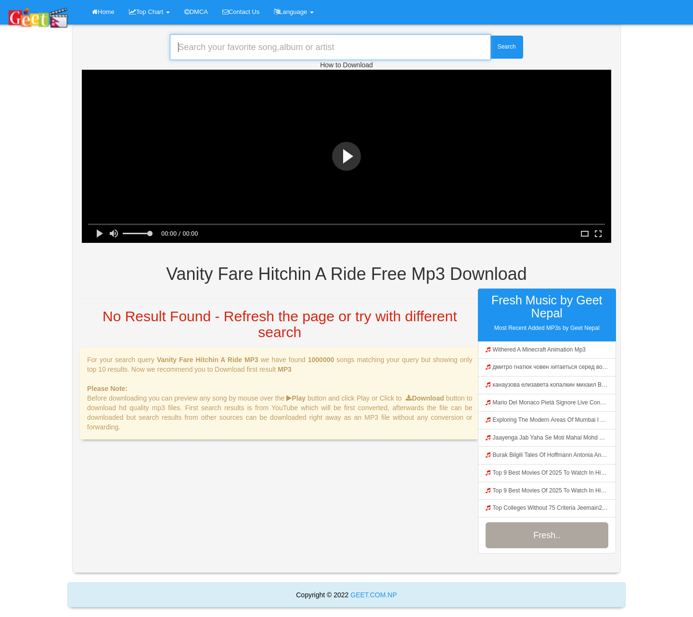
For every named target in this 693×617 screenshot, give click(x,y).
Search (507, 46)
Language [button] (293, 11)
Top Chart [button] (149, 11)
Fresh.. (546, 535)
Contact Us (240, 11)
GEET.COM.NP (372, 595)
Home (103, 11)
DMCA (196, 11)
